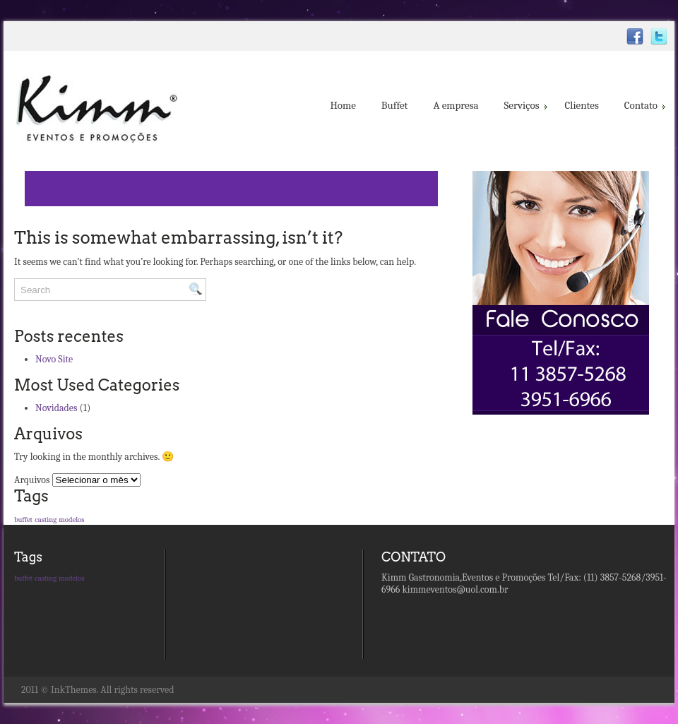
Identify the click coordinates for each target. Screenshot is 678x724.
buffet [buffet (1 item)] (23, 519)
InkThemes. (74, 690)
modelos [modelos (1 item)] (71, 519)
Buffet (394, 105)
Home (342, 105)
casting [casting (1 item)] (45, 519)
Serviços (524, 105)
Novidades (56, 408)
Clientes (582, 105)
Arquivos (31, 480)
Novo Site (54, 359)
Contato (643, 105)
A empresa (455, 105)
